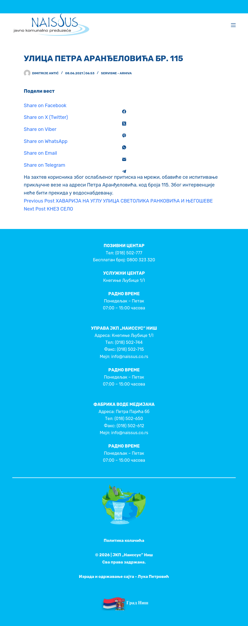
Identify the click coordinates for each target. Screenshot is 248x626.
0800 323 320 (141, 259)
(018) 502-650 (128, 418)
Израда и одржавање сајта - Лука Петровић (124, 576)
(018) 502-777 (128, 252)
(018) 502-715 (130, 349)
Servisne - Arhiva (116, 73)
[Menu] (233, 25)
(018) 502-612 (130, 425)
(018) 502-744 (129, 342)
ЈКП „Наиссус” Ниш (133, 555)
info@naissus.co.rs (129, 356)
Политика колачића (124, 540)
